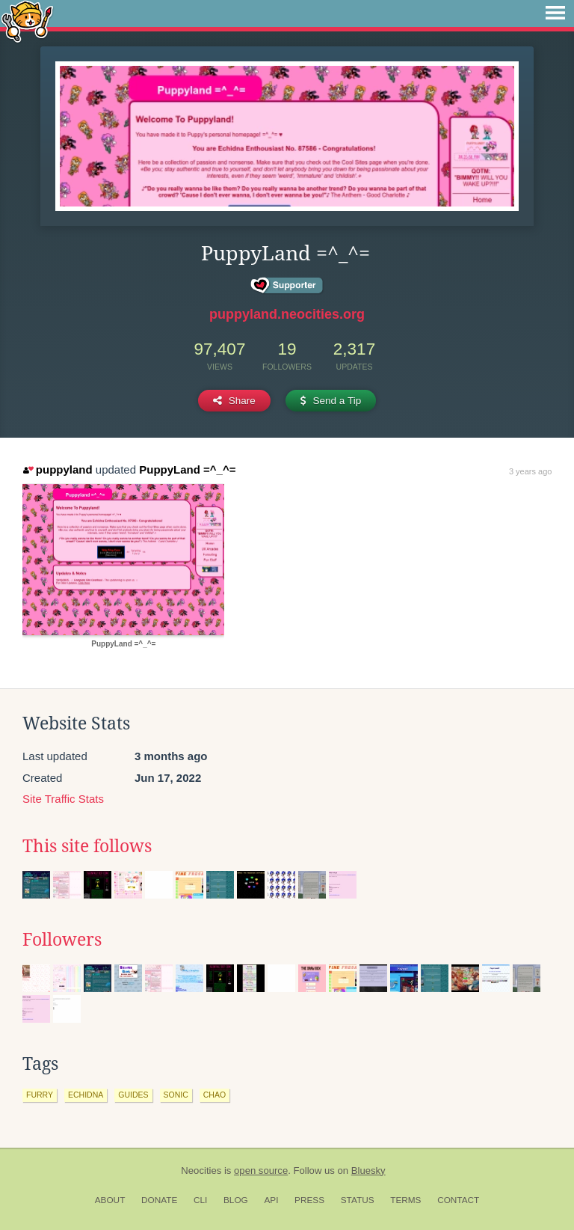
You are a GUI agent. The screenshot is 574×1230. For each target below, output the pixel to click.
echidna (85, 1094)
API (271, 1200)
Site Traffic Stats (63, 798)
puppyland (57, 469)
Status (357, 1200)
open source (261, 1170)
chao (214, 1094)
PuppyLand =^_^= (187, 469)
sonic (176, 1094)
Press (309, 1200)
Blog (235, 1200)
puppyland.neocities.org (287, 314)
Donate (159, 1200)
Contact (458, 1200)
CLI (200, 1200)
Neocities (201, 1170)
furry (39, 1094)
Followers (62, 939)
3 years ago (530, 471)
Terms (405, 1200)
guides (133, 1094)
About (110, 1200)
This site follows (87, 846)
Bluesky (368, 1170)
